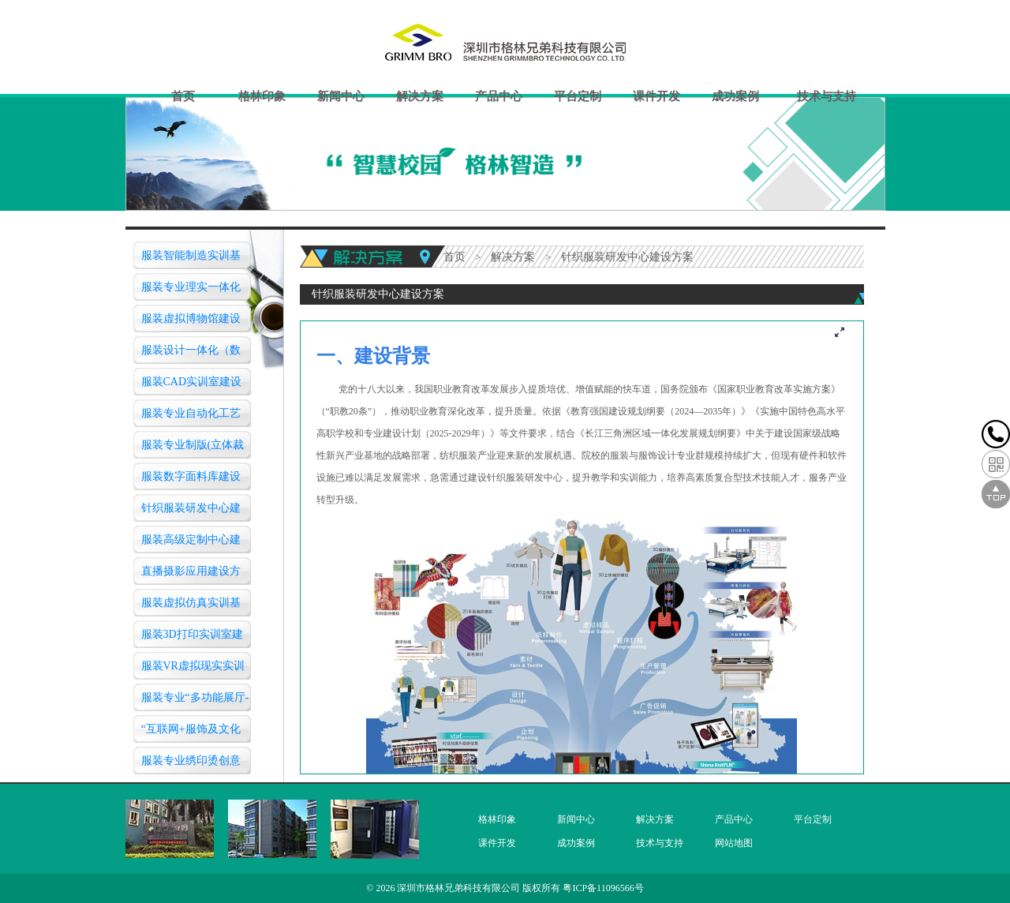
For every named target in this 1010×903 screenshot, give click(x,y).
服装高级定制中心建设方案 (191, 543)
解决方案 (419, 96)
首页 (183, 96)
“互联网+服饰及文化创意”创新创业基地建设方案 (193, 733)
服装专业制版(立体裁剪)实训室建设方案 (193, 449)
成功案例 (735, 96)
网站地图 (734, 843)
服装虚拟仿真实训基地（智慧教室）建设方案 (191, 606)
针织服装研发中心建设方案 (191, 512)
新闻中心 (341, 96)
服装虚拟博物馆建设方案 (191, 322)
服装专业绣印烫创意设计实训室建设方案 (191, 764)
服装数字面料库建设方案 (191, 480)
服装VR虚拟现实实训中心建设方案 (193, 670)
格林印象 (262, 96)
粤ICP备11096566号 (603, 888)
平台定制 (577, 96)
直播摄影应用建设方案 (191, 575)
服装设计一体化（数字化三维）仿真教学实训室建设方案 (191, 354)
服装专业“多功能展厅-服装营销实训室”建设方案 (195, 701)
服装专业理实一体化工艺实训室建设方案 (191, 291)
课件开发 (656, 96)
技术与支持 (826, 96)
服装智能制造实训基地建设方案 (191, 259)
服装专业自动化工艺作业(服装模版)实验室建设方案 (194, 417)
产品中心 (498, 96)
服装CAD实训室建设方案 (191, 385)
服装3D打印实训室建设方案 (192, 638)
